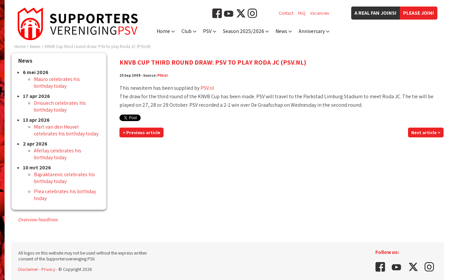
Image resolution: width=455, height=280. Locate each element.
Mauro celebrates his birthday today (57, 82)
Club (186, 31)
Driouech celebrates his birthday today (60, 106)
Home (163, 31)
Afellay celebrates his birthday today (57, 154)
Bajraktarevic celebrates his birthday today (64, 178)
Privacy (48, 269)
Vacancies (319, 13)
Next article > (425, 132)
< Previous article (141, 132)
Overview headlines (37, 219)
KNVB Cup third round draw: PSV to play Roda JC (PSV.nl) (97, 46)
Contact (286, 13)
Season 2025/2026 (243, 31)
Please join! (418, 12)
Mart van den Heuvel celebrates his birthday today (66, 130)
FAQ (302, 13)
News (281, 31)
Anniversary (312, 31)
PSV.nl (162, 75)
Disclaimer (28, 269)
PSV (207, 31)
